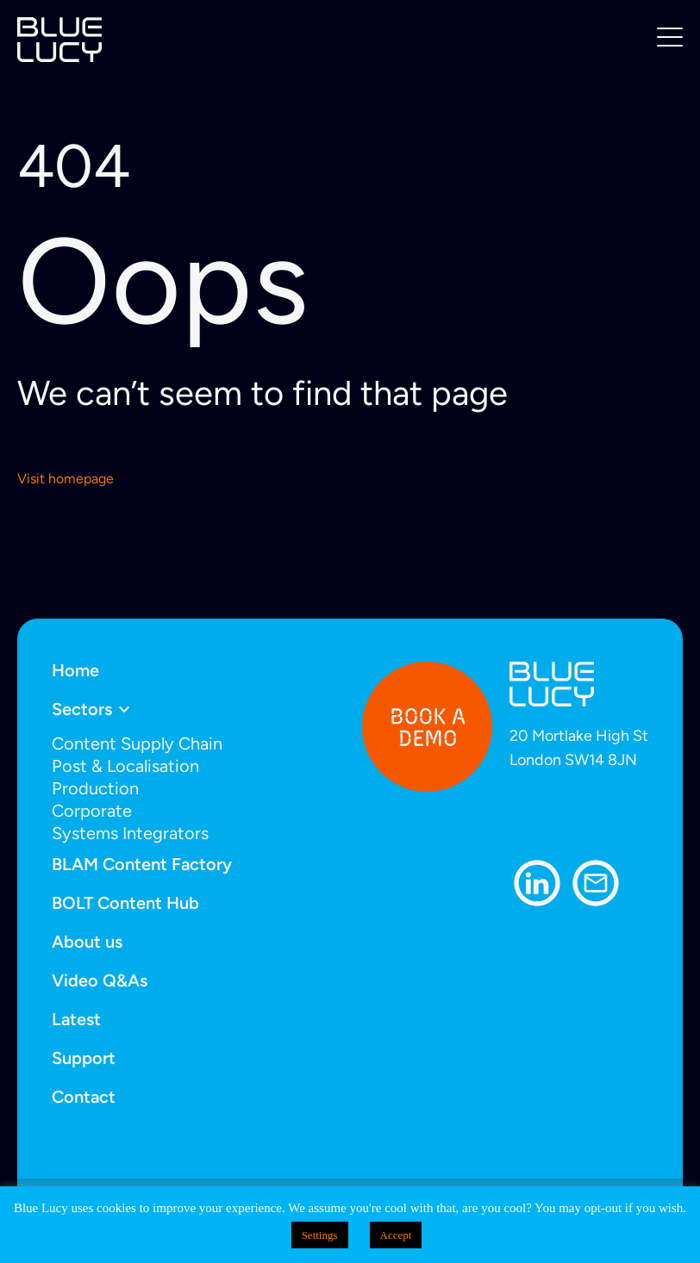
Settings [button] (320, 1235)
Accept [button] (396, 1235)
